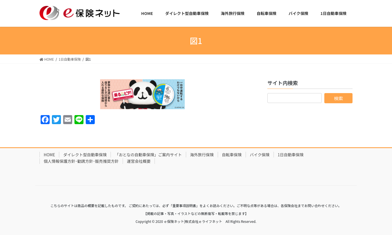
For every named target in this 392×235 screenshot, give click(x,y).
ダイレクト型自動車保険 (85, 154)
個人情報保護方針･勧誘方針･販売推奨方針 (81, 161)
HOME (49, 154)
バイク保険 (260, 154)
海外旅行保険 (202, 154)
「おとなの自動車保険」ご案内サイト (148, 154)
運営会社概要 (139, 161)
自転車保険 (232, 154)
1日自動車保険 (291, 154)
